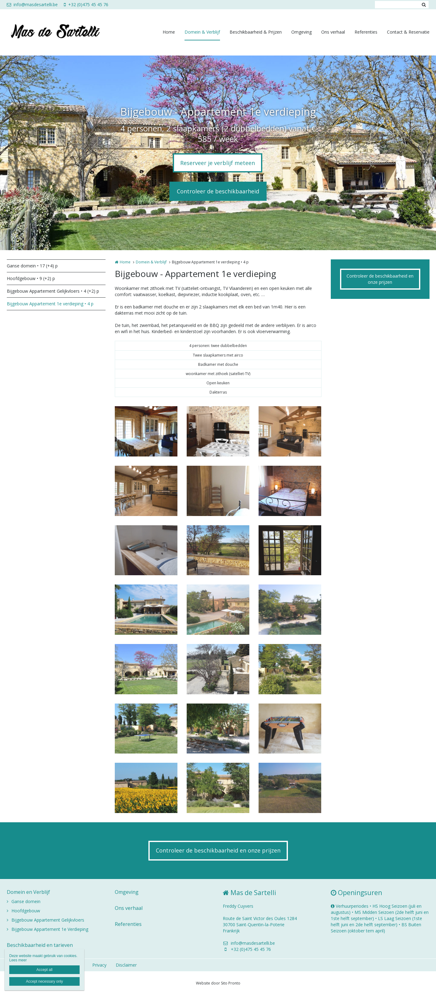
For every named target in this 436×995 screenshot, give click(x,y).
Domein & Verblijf (202, 32)
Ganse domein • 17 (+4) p (32, 266)
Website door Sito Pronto (218, 983)
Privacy (99, 965)
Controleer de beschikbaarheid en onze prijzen (380, 279)
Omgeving (301, 32)
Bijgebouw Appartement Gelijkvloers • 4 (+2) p (53, 291)
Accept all (44, 970)
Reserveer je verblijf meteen (217, 163)
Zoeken (424, 4)
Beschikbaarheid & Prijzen (256, 32)
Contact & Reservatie (408, 32)
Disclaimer (126, 965)
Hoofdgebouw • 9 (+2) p (31, 278)
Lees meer (18, 960)
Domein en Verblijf (28, 892)
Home (169, 32)
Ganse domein (25, 901)
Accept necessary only (44, 981)
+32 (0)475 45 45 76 (86, 4)
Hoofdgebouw (25, 911)
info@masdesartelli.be (32, 4)
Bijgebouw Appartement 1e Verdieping (49, 929)
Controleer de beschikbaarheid (218, 191)
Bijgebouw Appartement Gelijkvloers (47, 920)
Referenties (366, 32)
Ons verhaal (333, 32)
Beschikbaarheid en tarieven (40, 945)
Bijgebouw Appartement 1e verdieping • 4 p (50, 304)
